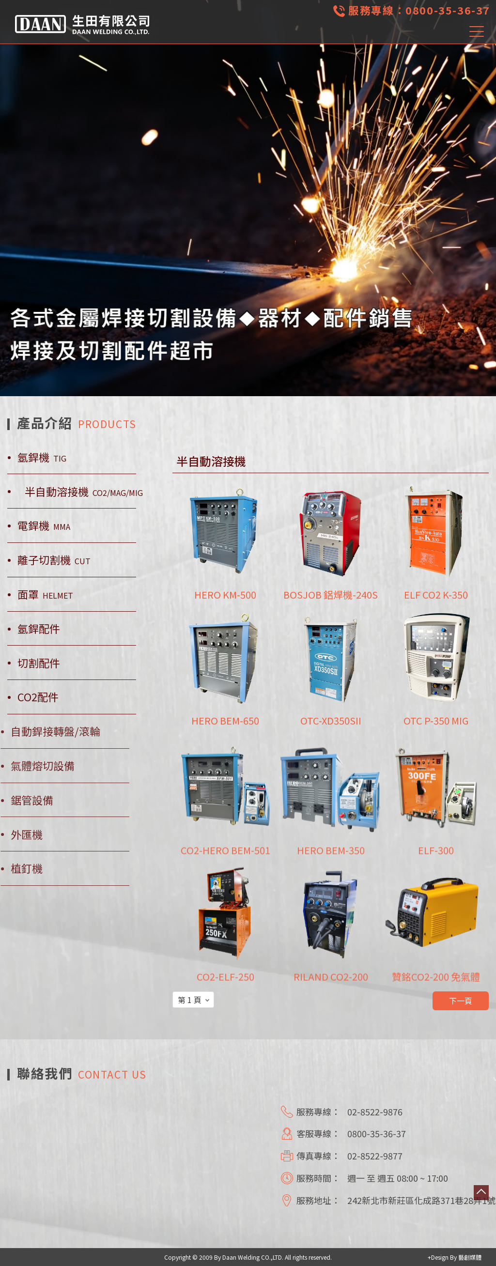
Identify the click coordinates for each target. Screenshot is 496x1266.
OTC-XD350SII (330, 721)
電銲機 (43, 525)
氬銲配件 (38, 628)
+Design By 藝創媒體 (454, 1257)
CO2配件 (38, 696)
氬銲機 (41, 456)
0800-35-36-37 (447, 9)
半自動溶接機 (84, 491)
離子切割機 (54, 559)
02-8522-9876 (375, 1111)
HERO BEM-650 (225, 721)
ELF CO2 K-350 (436, 594)
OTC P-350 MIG (435, 721)
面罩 (45, 594)
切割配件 (38, 662)
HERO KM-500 (225, 594)
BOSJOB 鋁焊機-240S (330, 594)
